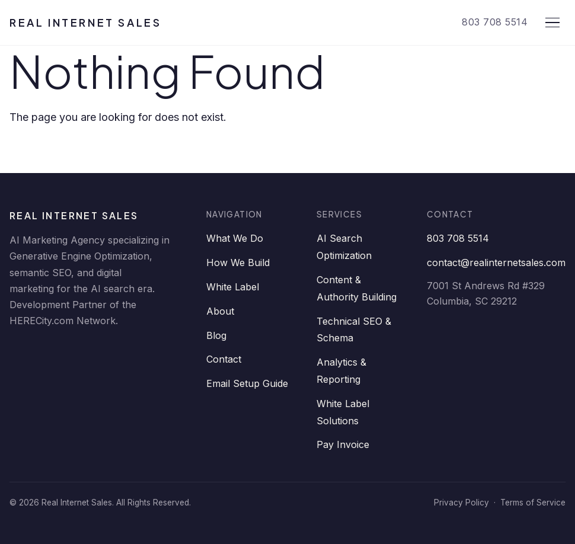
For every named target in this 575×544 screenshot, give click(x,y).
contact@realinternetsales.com (496, 262)
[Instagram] (165, 351)
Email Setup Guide (247, 383)
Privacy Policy (461, 502)
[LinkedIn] (22, 351)
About (220, 311)
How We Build (238, 262)
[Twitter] (94, 351)
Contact (223, 359)
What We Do (234, 238)
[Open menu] (552, 22)
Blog (216, 335)
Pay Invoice (343, 444)
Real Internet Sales (85, 22)
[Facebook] (58, 351)
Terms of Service (533, 502)
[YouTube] (129, 351)
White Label (232, 287)
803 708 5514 (495, 22)
